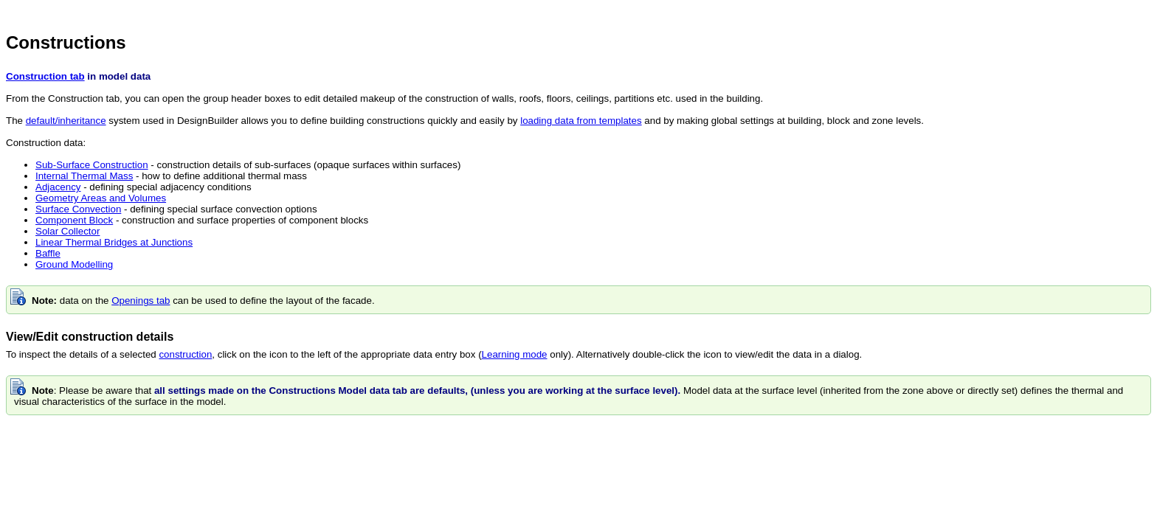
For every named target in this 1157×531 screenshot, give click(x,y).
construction (185, 354)
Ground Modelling (74, 264)
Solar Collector (67, 231)
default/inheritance (66, 120)
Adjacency (58, 186)
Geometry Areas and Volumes (100, 198)
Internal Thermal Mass (84, 175)
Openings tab (140, 300)
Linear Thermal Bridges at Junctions (114, 242)
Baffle (48, 253)
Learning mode (515, 354)
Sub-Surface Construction (91, 164)
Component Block (74, 220)
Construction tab (45, 76)
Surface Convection (78, 209)
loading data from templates (580, 120)
